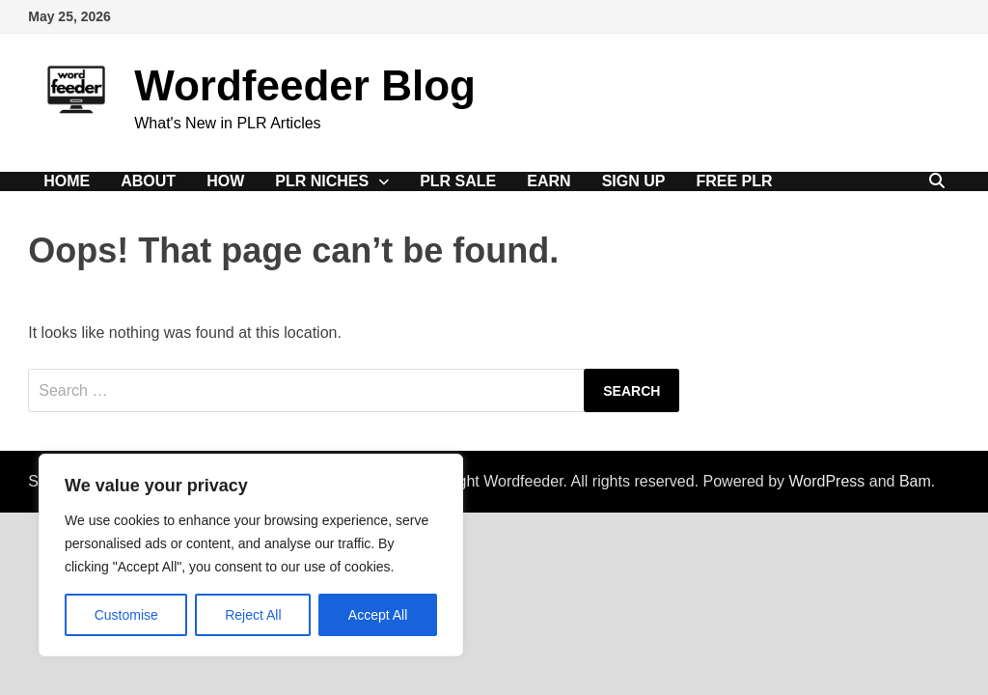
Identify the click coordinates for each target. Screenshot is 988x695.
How (225, 181)
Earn (548, 181)
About (148, 181)
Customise (126, 615)
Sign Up (634, 181)
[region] (251, 555)
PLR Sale (458, 181)
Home (66, 181)
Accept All (377, 615)
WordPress (826, 481)
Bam (915, 481)
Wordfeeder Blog (305, 85)
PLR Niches (322, 181)
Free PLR (734, 181)
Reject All (253, 615)
